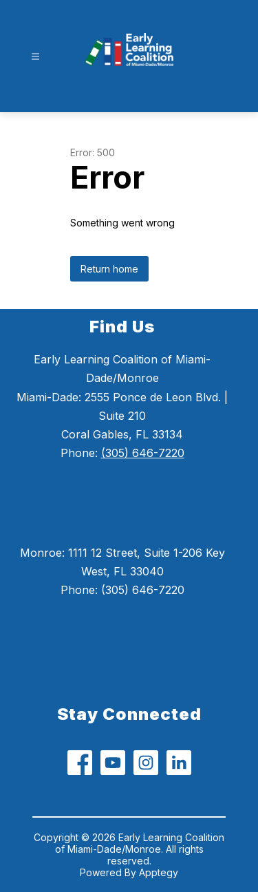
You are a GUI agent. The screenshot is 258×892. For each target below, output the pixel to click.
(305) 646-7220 (142, 453)
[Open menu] (35, 57)
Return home (109, 269)
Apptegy (158, 872)
